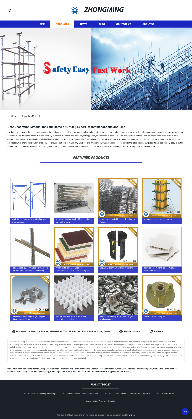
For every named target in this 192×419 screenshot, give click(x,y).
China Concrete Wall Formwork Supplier (134, 369)
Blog (101, 24)
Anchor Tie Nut (123, 372)
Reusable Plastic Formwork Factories (86, 393)
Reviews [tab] (156, 331)
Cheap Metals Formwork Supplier (104, 401)
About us (148, 24)
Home (41, 24)
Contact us (123, 24)
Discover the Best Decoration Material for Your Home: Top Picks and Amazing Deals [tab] (61, 331)
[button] (9, 11)
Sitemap (132, 415)
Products (62, 24)
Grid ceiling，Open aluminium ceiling (33, 372)
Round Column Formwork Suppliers (100, 372)
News (83, 24)
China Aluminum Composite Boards (23, 369)
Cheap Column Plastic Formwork (54, 369)
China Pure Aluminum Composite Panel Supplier (133, 393)
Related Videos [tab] (130, 331)
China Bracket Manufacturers (103, 369)
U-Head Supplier (171, 393)
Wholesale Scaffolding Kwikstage (45, 393)
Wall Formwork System (80, 369)
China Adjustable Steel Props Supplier (67, 372)
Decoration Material (30, 116)
